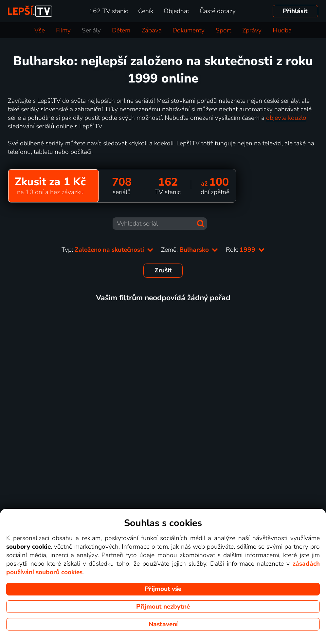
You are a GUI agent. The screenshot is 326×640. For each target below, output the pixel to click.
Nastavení (163, 624)
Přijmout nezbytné (163, 606)
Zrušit (163, 270)
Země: (189, 250)
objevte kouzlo (286, 118)
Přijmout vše (163, 589)
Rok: (245, 250)
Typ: (107, 250)
